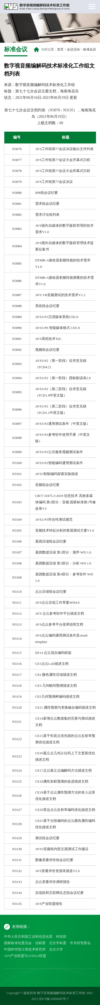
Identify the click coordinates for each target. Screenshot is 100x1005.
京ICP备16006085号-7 (54, 999)
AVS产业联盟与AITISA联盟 (25, 956)
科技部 (61, 937)
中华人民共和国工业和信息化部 (28, 937)
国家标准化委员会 (18, 943)
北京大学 (56, 949)
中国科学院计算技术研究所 (25, 949)
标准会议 (89, 49)
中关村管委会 (80, 943)
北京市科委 (57, 943)
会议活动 (73, 49)
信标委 (40, 943)
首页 (60, 49)
